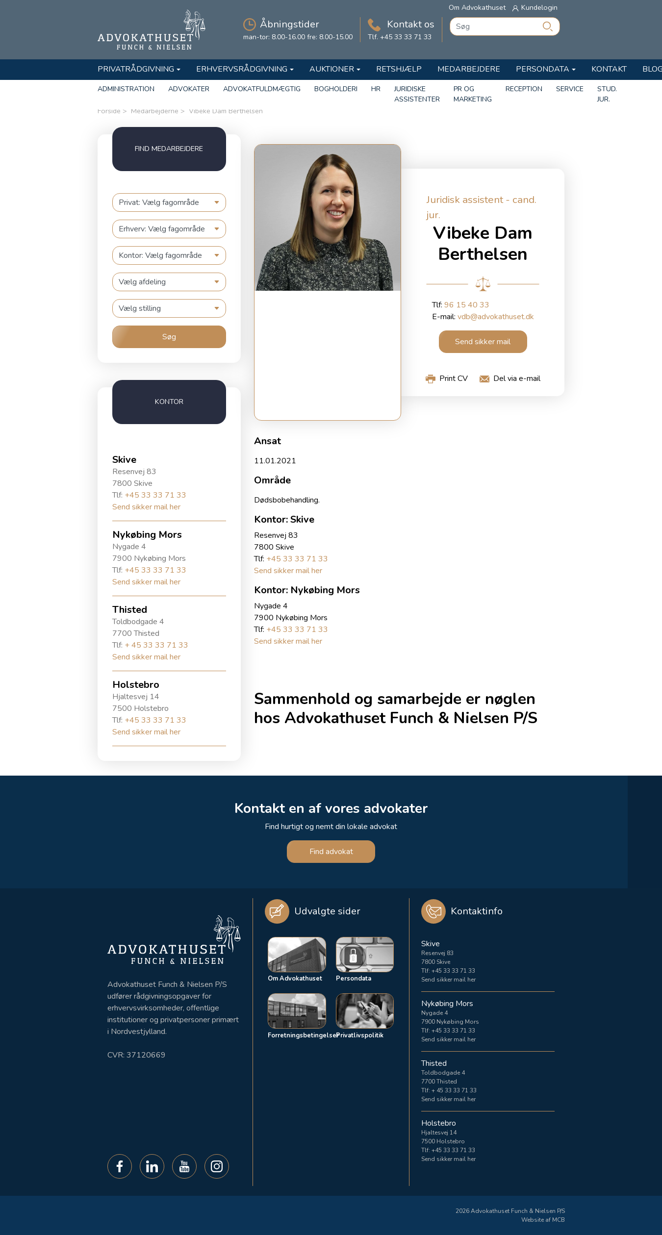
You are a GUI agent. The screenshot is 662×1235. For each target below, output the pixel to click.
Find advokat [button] (331, 851)
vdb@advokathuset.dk (496, 316)
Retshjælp (399, 69)
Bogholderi (335, 89)
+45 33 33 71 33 (155, 495)
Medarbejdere (468, 69)
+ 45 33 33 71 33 (156, 645)
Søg (169, 336)
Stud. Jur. (607, 94)
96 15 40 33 (466, 305)
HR (376, 89)
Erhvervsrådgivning (241, 69)
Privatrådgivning (136, 69)
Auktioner (331, 69)
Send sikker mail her (146, 507)
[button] (447, 378)
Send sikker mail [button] (482, 341)
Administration (126, 89)
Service (570, 89)
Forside (109, 111)
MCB (558, 1220)
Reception (524, 89)
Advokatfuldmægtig (262, 89)
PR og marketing (473, 94)
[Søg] (547, 26)
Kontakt (609, 69)
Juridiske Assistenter (417, 94)
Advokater (188, 89)
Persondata (542, 69)
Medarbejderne (154, 111)
